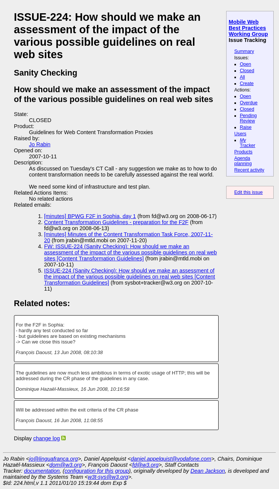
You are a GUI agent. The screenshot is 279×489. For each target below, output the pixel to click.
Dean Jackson (208, 471)
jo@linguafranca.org (53, 459)
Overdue (248, 102)
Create (247, 83)
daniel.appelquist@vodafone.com (171, 459)
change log (46, 438)
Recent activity (249, 170)
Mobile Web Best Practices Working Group (248, 28)
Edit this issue (248, 192)
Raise (245, 127)
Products (243, 152)
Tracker (247, 143)
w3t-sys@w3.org (108, 477)
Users (240, 133)
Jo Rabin (40, 144)
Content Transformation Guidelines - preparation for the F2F (116, 222)
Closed (247, 70)
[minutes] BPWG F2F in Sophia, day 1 (90, 216)
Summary (244, 51)
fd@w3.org (145, 465)
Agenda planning (242, 161)
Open (245, 64)
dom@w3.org (65, 465)
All (242, 77)
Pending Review (248, 118)
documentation (42, 471)
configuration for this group (97, 471)
